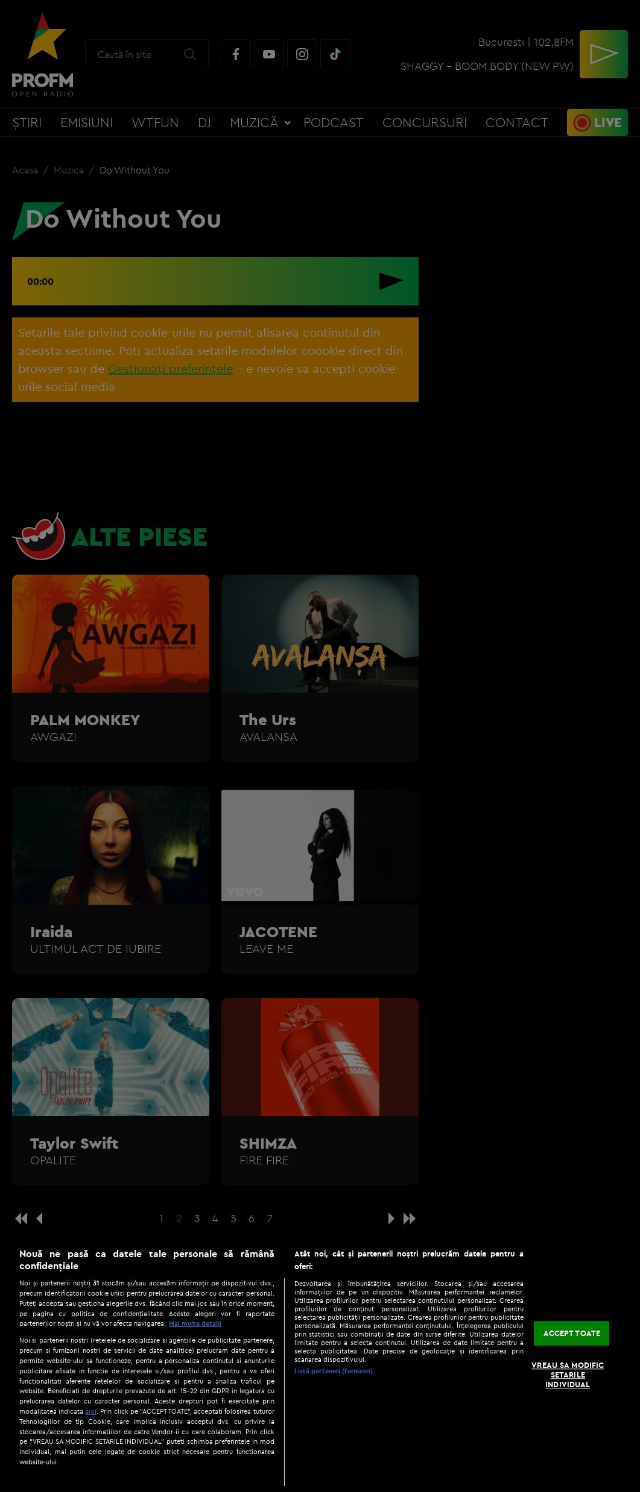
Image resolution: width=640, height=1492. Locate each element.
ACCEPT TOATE (572, 1333)
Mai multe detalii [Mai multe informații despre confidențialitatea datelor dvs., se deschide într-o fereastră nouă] (195, 1323)
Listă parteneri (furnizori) (333, 1371)
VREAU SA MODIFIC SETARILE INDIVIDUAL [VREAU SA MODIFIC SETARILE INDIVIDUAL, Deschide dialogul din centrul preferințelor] (567, 1375)
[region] (320, 1363)
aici (91, 1411)
